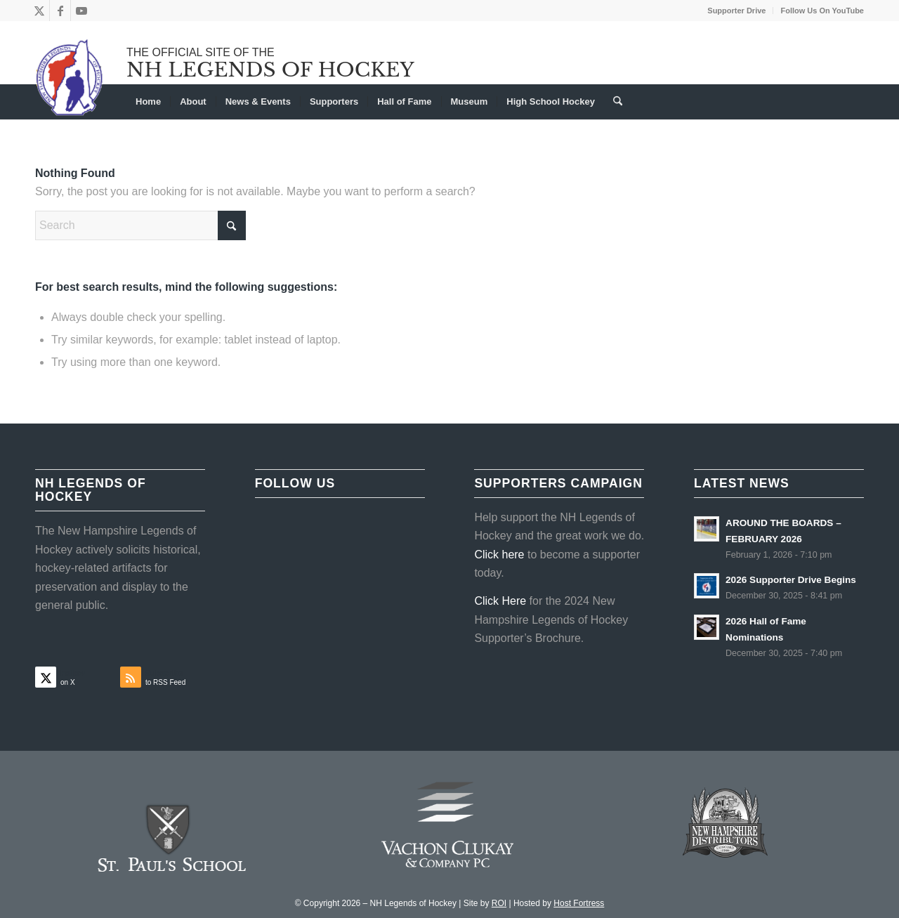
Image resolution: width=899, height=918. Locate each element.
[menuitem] (736, 10)
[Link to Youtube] (81, 10)
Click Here (500, 601)
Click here (499, 554)
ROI (499, 903)
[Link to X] (39, 10)
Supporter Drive (736, 10)
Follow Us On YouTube (822, 10)
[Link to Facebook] (60, 10)
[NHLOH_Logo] (70, 77)
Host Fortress (578, 903)
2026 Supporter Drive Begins (791, 580)
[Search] (613, 101)
